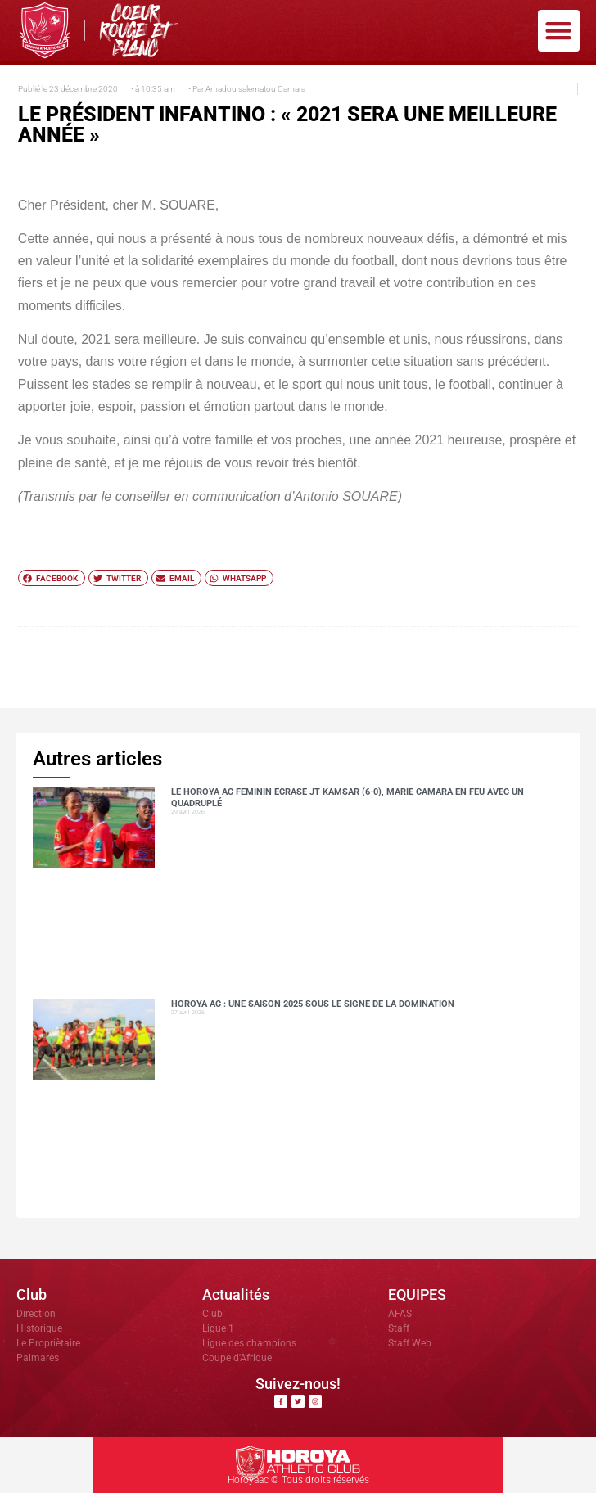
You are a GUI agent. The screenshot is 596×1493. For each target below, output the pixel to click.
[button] (559, 31)
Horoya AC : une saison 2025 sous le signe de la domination (312, 1004)
